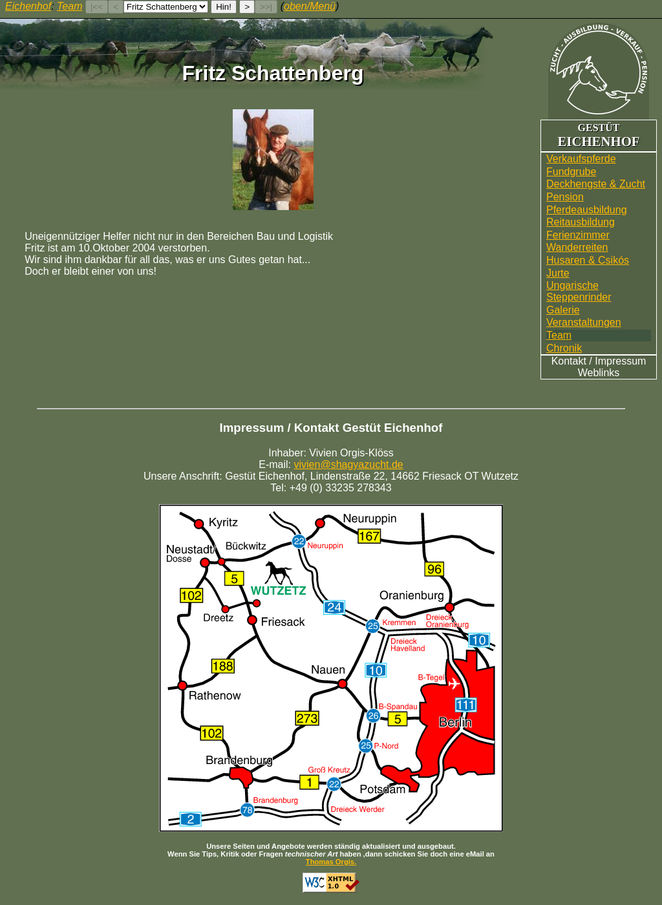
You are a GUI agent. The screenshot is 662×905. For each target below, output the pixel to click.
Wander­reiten (577, 247)
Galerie (563, 309)
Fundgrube (571, 171)
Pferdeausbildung (586, 209)
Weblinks (599, 372)
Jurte (558, 273)
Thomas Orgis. (331, 862)
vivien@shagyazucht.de (348, 464)
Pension (565, 196)
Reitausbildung (580, 222)
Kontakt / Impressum (598, 361)
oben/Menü (310, 6)
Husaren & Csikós (587, 260)
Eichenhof (28, 6)
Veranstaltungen (583, 322)
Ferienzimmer (578, 234)
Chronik (564, 348)
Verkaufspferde (581, 158)
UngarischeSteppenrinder (579, 291)
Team (558, 335)
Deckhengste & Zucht (595, 183)
